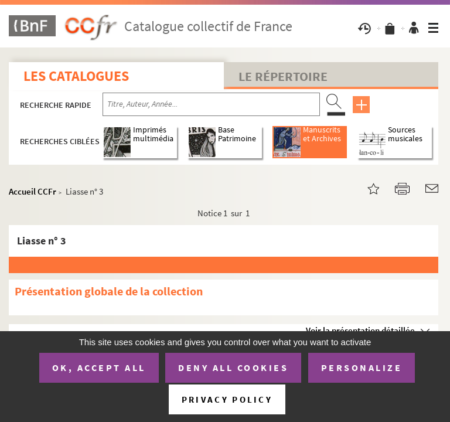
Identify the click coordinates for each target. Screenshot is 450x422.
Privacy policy (227, 399)
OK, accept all (99, 367)
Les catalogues (76, 76)
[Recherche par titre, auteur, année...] (211, 104)
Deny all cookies (233, 367)
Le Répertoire (283, 76)
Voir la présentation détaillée (360, 330)
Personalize (362, 367)
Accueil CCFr (32, 191)
